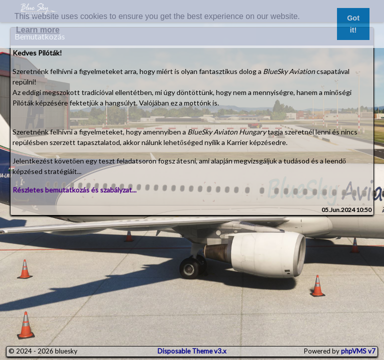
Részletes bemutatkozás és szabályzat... (74, 190)
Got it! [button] (353, 24)
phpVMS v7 (358, 351)
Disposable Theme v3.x (192, 351)
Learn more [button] (38, 30)
